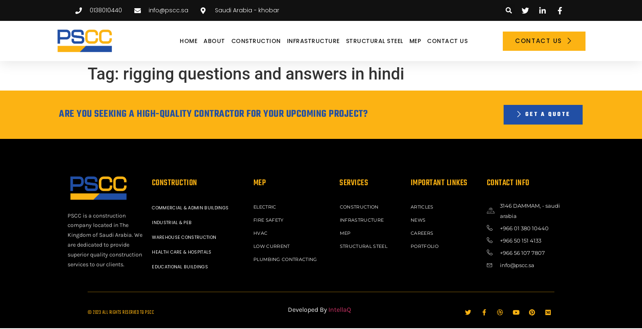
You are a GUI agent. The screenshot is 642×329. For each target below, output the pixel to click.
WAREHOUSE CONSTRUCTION (188, 238)
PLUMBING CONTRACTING (286, 257)
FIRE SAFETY (269, 220)
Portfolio (425, 244)
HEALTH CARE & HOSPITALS (185, 253)
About (214, 41)
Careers (423, 232)
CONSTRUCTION (256, 41)
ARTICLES (423, 208)
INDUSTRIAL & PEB (173, 223)
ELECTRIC (266, 208)
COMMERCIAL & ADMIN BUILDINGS (193, 208)
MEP (415, 41)
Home (188, 41)
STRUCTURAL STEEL (374, 41)
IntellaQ (339, 310)
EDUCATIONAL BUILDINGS (182, 267)
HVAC (261, 232)
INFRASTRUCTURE (313, 41)
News (419, 220)
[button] (508, 10)
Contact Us (447, 41)
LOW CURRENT (273, 244)
